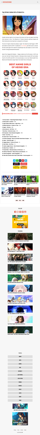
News (20, 397)
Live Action (20, 378)
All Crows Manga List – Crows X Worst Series (16, 251)
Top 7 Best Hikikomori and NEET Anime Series (16, 313)
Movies (20, 386)
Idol (20, 367)
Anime (17, 200)
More (20, 400)
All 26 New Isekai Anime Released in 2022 (15, 282)
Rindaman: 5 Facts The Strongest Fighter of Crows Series (19, 272)
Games (20, 364)
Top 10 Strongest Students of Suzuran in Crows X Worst (18, 241)
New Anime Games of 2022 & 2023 (20, 409)
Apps (20, 360)
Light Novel (20, 375)
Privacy (15, 430)
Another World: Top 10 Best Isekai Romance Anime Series (18, 334)
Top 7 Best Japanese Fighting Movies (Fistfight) (17, 262)
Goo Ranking (24, 45)
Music (20, 389)
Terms (18, 430)
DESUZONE (21, 432)
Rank (23, 200)
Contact (22, 430)
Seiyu (20, 393)
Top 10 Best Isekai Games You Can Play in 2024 (16, 303)
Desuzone (7, 2)
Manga (20, 382)
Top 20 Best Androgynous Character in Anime (16, 293)
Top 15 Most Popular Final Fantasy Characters (16, 324)
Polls (20, 200)
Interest (20, 371)
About (25, 430)
